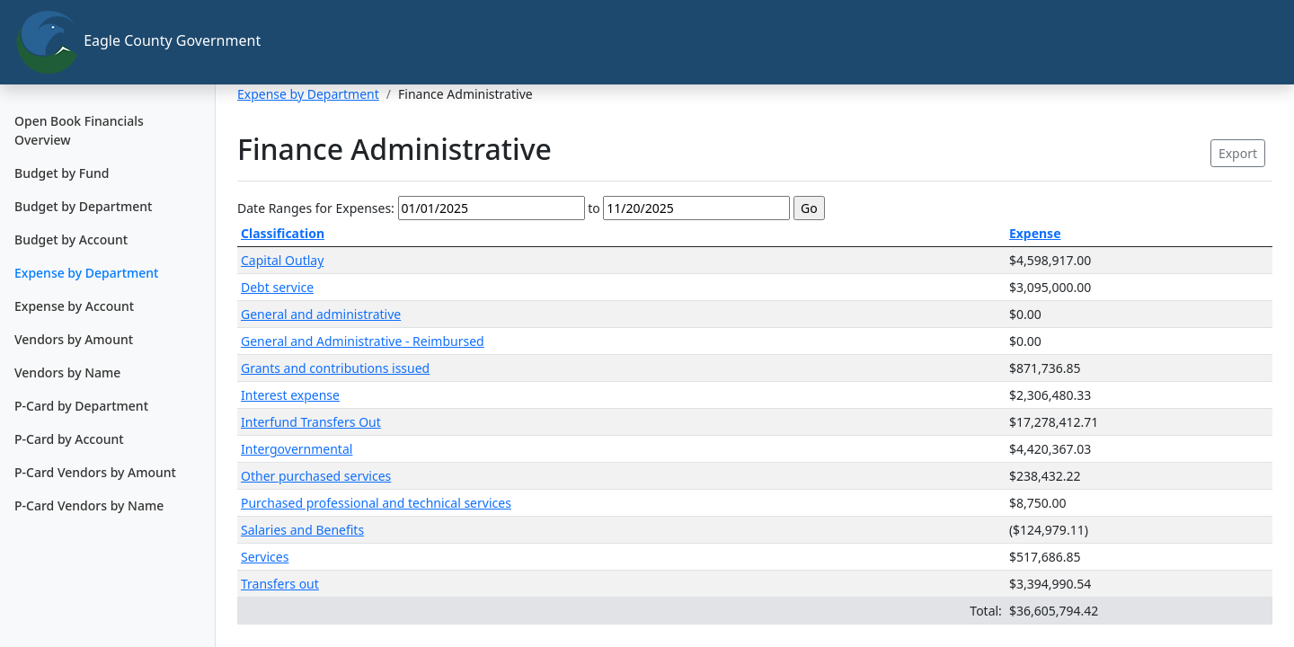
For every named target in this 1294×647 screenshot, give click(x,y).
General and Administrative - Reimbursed (362, 341)
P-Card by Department (81, 405)
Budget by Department (83, 206)
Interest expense (290, 394)
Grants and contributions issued (335, 368)
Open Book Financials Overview (79, 130)
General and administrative (321, 314)
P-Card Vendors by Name (89, 505)
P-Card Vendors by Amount (95, 472)
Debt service (277, 287)
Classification (282, 233)
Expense (1035, 233)
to (594, 208)
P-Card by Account (69, 439)
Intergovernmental (296, 448)
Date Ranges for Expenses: (315, 208)
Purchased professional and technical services (376, 502)
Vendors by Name (67, 372)
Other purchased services (316, 475)
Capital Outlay (282, 260)
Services (264, 556)
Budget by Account (71, 239)
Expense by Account (74, 306)
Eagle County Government (115, 42)
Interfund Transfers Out (311, 421)
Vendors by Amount (73, 339)
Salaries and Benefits (302, 529)
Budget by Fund (61, 173)
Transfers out (280, 583)
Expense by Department (86, 272)
